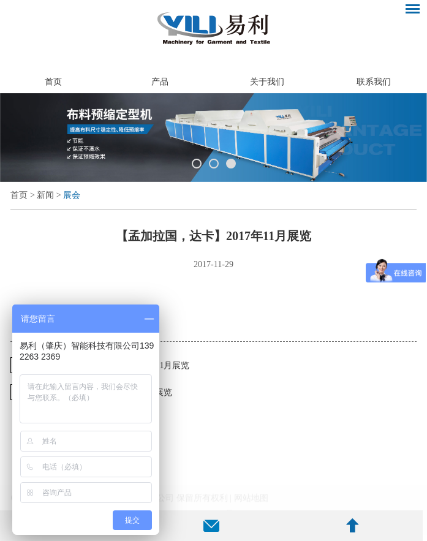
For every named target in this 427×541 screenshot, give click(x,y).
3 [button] (231, 163)
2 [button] (214, 163)
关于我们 (267, 81)
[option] (213, 137)
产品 (159, 81)
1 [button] (197, 163)
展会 (71, 195)
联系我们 (374, 81)
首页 (53, 81)
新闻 (45, 195)
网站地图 (251, 502)
